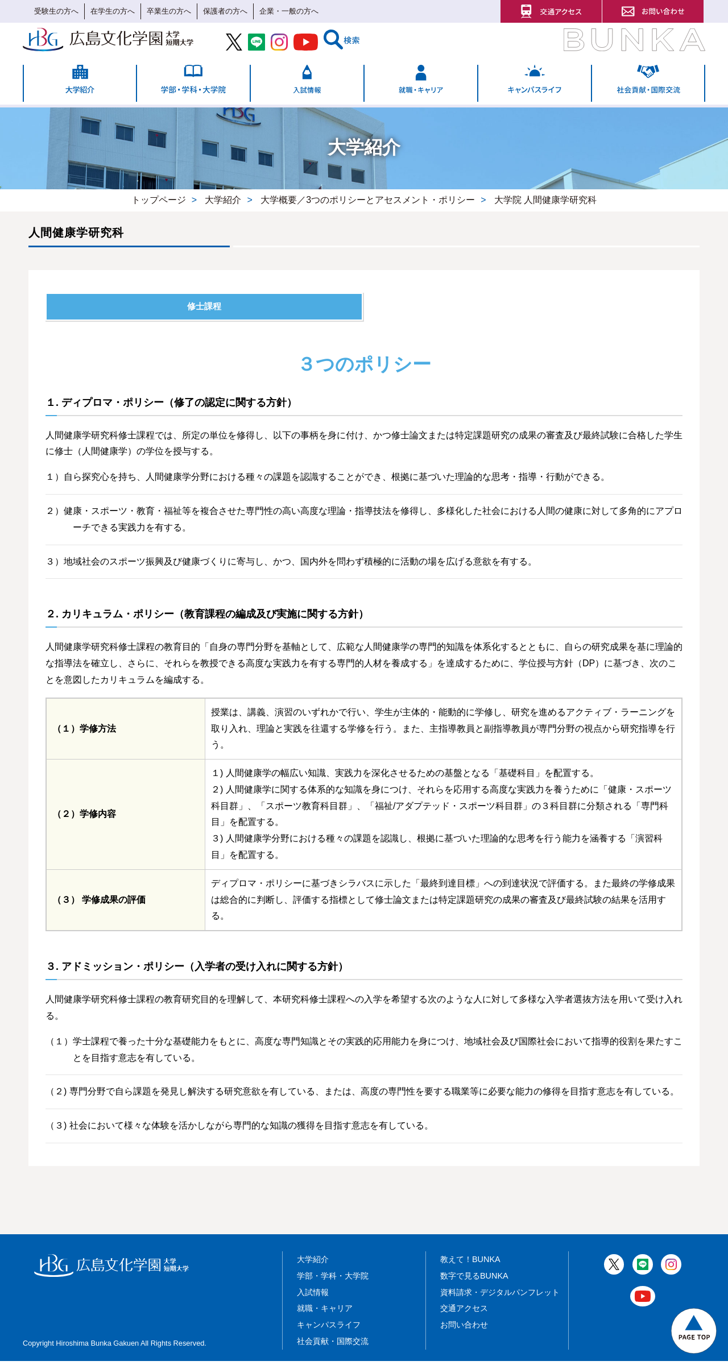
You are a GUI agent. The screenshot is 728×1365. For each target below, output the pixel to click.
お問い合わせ (464, 1329)
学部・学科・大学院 (333, 1279)
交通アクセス (464, 1312)
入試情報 (313, 1296)
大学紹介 (313, 1263)
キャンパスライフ (329, 1329)
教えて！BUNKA (470, 1263)
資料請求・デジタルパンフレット (500, 1296)
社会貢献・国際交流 (333, 1345)
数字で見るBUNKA (474, 1279)
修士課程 (204, 308)
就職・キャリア (325, 1312)
